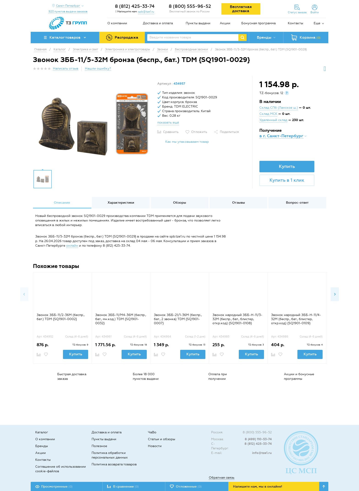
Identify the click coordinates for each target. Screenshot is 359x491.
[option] (93, 124)
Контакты (295, 23)
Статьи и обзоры (161, 439)
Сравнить (171, 132)
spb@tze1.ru (146, 11)
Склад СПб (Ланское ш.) (278, 108)
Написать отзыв (65, 68)
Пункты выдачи (198, 23)
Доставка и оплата (158, 23)
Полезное (99, 446)
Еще (317, 23)
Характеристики (121, 203)
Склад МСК (268, 114)
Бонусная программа (258, 23)
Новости (155, 446)
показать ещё (168, 122)
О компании (117, 23)
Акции (225, 23)
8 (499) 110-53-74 (258, 439)
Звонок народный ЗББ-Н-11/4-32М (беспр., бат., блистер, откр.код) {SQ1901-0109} (296, 319)
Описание (62, 203)
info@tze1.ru (262, 453)
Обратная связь (221, 478)
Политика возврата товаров (114, 464)
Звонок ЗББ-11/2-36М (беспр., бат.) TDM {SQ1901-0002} (60, 317)
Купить (287, 166)
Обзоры (179, 203)
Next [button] (335, 294)
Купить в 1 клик (286, 180)
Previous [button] (24, 294)
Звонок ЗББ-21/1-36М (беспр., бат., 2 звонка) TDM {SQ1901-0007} (178, 319)
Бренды (41, 446)
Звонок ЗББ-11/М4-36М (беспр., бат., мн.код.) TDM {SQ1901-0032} (120, 319)
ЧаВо (152, 432)
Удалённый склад (273, 120)
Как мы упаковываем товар (187, 142)
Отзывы (238, 203)
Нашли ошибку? (98, 68)
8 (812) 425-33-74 (135, 6)
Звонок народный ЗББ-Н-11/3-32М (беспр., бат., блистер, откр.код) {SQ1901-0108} (237, 319)
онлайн (72, 246)
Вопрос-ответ (297, 203)
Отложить (199, 132)
